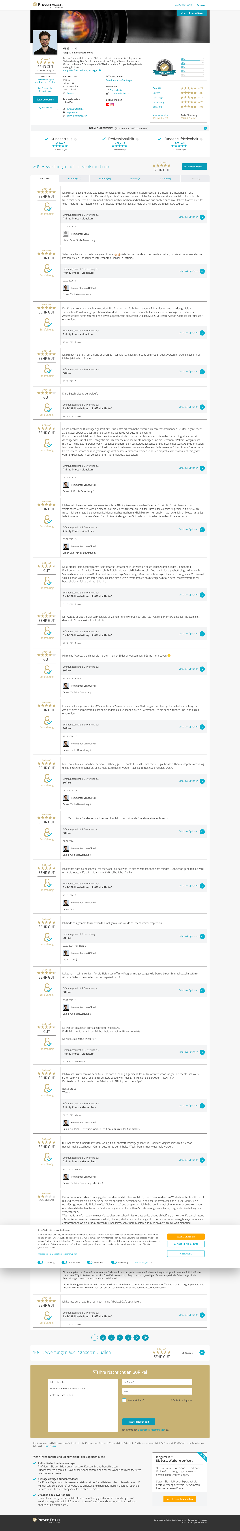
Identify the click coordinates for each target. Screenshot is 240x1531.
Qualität (157, 88)
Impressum (43, 1516)
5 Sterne (184, 59)
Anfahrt (71, 93)
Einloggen (201, 5)
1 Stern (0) (195, 178)
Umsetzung (158, 102)
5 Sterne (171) (74, 178)
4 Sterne (184, 63)
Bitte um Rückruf (136, 1400)
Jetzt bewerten (45, 99)
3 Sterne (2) (135, 178)
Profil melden (50, 1445)
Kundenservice (160, 115)
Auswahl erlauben (186, 1507)
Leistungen (158, 97)
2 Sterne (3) (165, 178)
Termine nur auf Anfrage (119, 80)
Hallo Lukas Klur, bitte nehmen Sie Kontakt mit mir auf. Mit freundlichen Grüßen (83, 1405)
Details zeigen (141, 1525)
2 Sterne (184, 71)
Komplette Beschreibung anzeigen (81, 70)
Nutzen (156, 92)
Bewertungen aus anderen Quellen (45, 80)
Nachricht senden (138, 1421)
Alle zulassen (186, 1499)
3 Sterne (184, 67)
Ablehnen (186, 1516)
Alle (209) (44, 178)
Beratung (157, 106)
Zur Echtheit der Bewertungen (45, 90)
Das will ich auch (183, 4)
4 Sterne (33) (105, 178)
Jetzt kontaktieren (192, 13)
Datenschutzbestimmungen (63, 1516)
